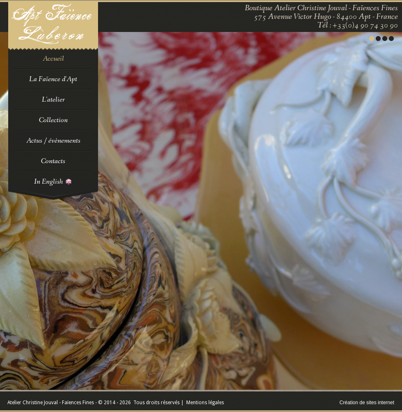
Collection (53, 120)
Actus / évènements (53, 141)
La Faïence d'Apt (53, 79)
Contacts (53, 161)
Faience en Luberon (53, 26)
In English (53, 182)
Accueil (53, 59)
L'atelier (53, 100)
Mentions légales (205, 402)
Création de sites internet (367, 402)
